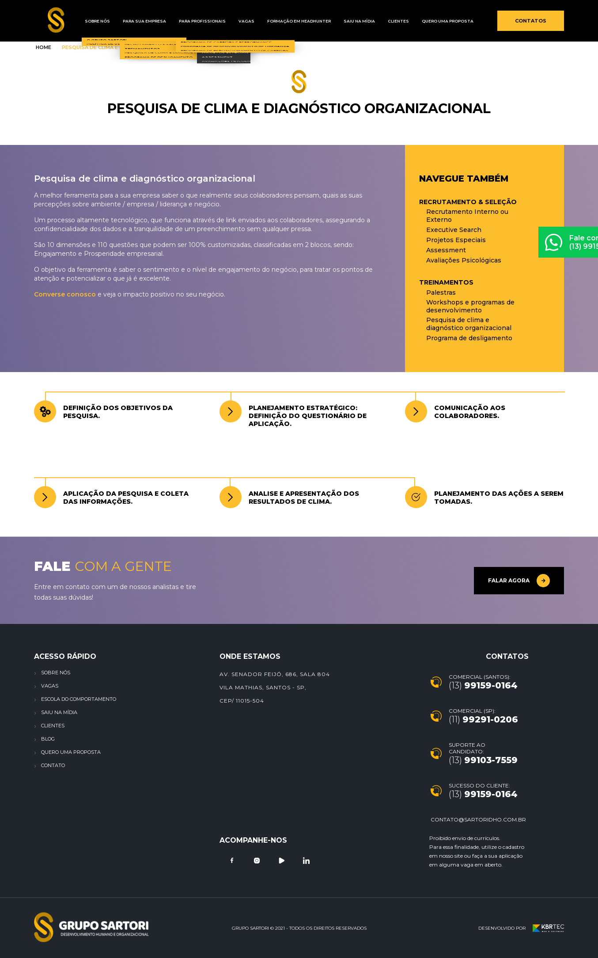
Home (43, 47)
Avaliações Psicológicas (463, 260)
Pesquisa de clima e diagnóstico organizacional (468, 324)
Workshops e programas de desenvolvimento (470, 306)
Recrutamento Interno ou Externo (467, 216)
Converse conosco (65, 294)
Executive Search (453, 230)
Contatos (530, 21)
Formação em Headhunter (273, 21)
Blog (48, 739)
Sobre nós (55, 672)
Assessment (446, 250)
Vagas (226, 21)
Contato (53, 765)
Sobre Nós (94, 21)
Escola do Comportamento (78, 699)
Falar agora (519, 580)
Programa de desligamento (469, 338)
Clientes (360, 21)
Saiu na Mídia (59, 712)
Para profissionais (187, 21)
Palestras (441, 293)
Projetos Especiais (456, 240)
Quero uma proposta (404, 21)
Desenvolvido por (521, 928)
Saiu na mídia (327, 21)
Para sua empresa (135, 21)
